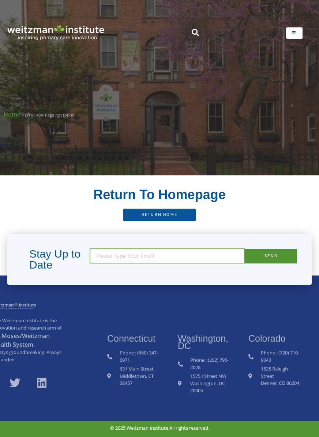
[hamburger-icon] (294, 33)
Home (12, 114)
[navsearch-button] (195, 33)
